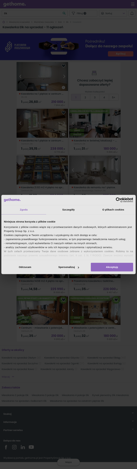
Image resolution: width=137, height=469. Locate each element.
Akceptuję (112, 267)
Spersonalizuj (68, 267)
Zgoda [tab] (24, 209)
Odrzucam (25, 267)
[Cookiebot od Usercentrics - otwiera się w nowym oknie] (118, 199)
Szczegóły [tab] (68, 209)
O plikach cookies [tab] (113, 209)
